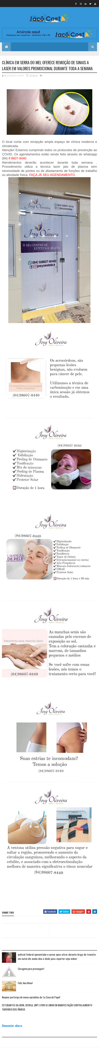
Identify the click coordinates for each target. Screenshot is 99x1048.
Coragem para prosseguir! (31, 969)
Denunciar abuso (12, 1025)
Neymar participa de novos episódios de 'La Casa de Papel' (31, 997)
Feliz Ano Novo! (25, 983)
